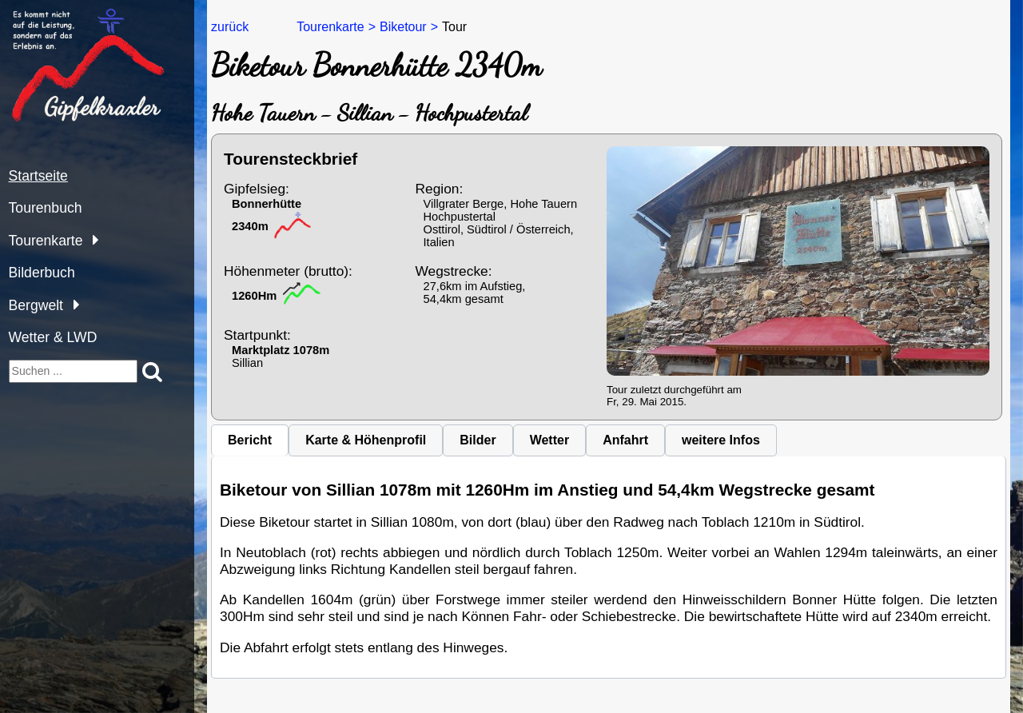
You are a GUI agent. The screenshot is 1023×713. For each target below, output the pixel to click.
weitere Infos (721, 440)
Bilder (478, 440)
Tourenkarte (46, 241)
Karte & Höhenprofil (365, 440)
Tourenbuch (45, 208)
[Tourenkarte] (91, 239)
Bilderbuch (42, 273)
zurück (230, 27)
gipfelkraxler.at (49, 15)
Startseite (38, 176)
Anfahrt (625, 440)
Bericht (250, 440)
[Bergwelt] (72, 304)
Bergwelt (36, 305)
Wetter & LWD (53, 337)
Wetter (550, 440)
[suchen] (73, 371)
